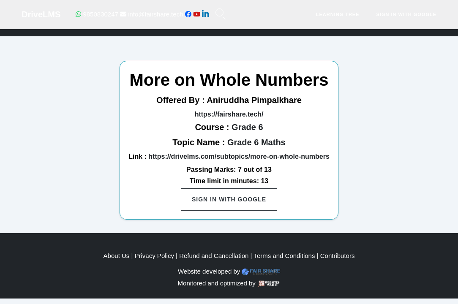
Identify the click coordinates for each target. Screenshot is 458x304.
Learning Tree (338, 14)
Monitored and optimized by (217, 283)
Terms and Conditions (284, 255)
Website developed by (209, 271)
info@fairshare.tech (151, 14)
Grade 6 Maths (256, 142)
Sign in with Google (406, 14)
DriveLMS (41, 14)
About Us (117, 255)
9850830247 (97, 14)
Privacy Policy (154, 255)
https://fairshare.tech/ (229, 114)
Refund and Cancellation (213, 255)
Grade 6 (247, 127)
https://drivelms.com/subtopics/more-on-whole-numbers (239, 156)
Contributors (337, 255)
